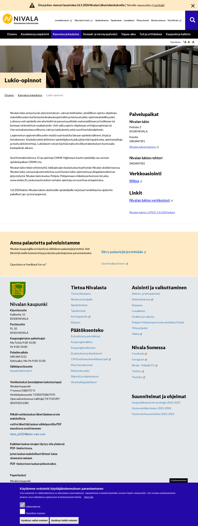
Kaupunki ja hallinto (178, 34)
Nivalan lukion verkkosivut (151, 200)
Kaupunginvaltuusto (83, 347)
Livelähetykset (64, 20)
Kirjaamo (137, 305)
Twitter (138, 371)
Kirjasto (75, 322)
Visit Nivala (175, 20)
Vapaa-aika (128, 34)
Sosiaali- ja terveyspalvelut (100, 34)
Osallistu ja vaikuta (143, 316)
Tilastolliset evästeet (35, 515)
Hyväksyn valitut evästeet (34, 522)
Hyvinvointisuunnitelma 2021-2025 (153, 414)
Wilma (136, 181)
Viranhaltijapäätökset (84, 382)
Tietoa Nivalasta (81, 293)
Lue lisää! (159, 5)
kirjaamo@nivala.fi (21, 370)
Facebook (140, 353)
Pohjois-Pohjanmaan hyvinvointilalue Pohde (158, 322)
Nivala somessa (158, 20)
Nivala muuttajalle (82, 299)
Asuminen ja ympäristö (35, 34)
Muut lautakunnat (82, 365)
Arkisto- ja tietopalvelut (146, 293)
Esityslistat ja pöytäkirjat (85, 336)
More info (88, 499)
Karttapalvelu (81, 316)
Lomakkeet (129, 20)
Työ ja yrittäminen (151, 34)
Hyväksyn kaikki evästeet (64, 522)
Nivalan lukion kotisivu (144, 147)
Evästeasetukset (179, 482)
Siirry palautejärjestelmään (124, 252)
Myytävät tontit (84, 20)
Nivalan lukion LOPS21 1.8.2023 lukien (152, 212)
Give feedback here (115, 263)
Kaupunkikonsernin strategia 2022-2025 (156, 402)
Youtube (139, 377)
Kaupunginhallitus (82, 342)
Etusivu (12, 34)
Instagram (140, 359)
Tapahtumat (116, 20)
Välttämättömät (33, 508)
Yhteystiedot (142, 20)
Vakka (137, 333)
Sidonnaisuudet (80, 370)
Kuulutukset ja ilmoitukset (86, 353)
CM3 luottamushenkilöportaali (91, 359)
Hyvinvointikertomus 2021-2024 (151, 408)
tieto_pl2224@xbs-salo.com (27, 434)
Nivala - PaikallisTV (145, 365)
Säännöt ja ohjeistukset (85, 376)
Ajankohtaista (101, 20)
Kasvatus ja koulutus (66, 34)
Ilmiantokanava (143, 299)
